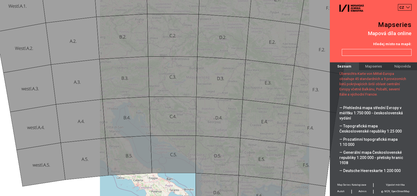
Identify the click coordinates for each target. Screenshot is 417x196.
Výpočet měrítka (395, 184)
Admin (362, 191)
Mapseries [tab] (373, 66)
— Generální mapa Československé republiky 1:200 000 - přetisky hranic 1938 (371, 157)
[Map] (208, 98)
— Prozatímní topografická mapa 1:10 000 (368, 142)
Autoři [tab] (341, 191)
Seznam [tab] (344, 66)
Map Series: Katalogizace (351, 184)
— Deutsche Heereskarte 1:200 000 (370, 171)
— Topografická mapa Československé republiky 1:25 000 (370, 128)
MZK (387, 191)
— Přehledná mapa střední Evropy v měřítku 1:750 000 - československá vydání (371, 113)
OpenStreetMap (400, 191)
